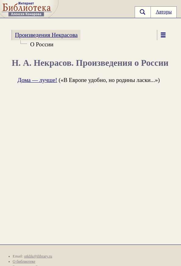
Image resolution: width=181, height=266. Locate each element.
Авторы (164, 11)
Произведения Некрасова (46, 35)
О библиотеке (24, 261)
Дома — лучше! (37, 80)
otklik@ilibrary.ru (38, 256)
